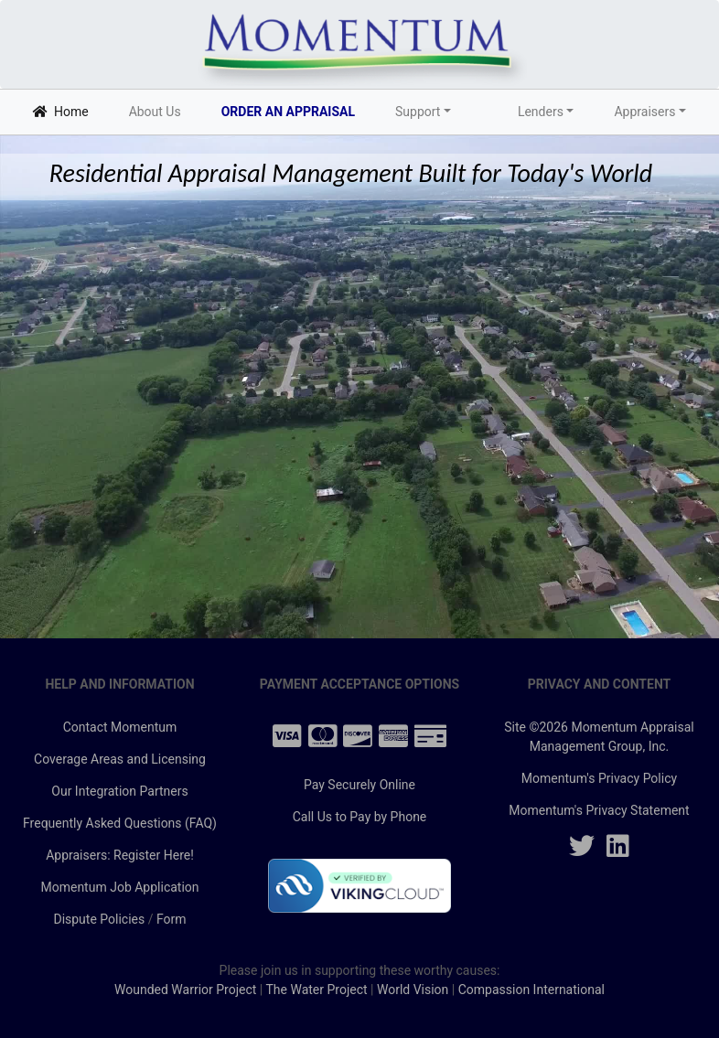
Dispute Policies (99, 919)
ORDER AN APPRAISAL (288, 111)
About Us (155, 111)
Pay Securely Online (359, 784)
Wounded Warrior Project (185, 989)
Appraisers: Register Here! (120, 855)
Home (64, 110)
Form (171, 919)
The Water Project (316, 989)
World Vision (412, 989)
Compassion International (531, 989)
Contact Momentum (120, 727)
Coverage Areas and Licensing (120, 759)
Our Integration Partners (119, 791)
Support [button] (417, 111)
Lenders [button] (540, 111)
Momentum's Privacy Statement (599, 810)
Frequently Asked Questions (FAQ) (120, 823)
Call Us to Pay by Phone (360, 816)
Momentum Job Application (119, 887)
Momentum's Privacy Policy (599, 778)
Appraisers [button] (644, 111)
